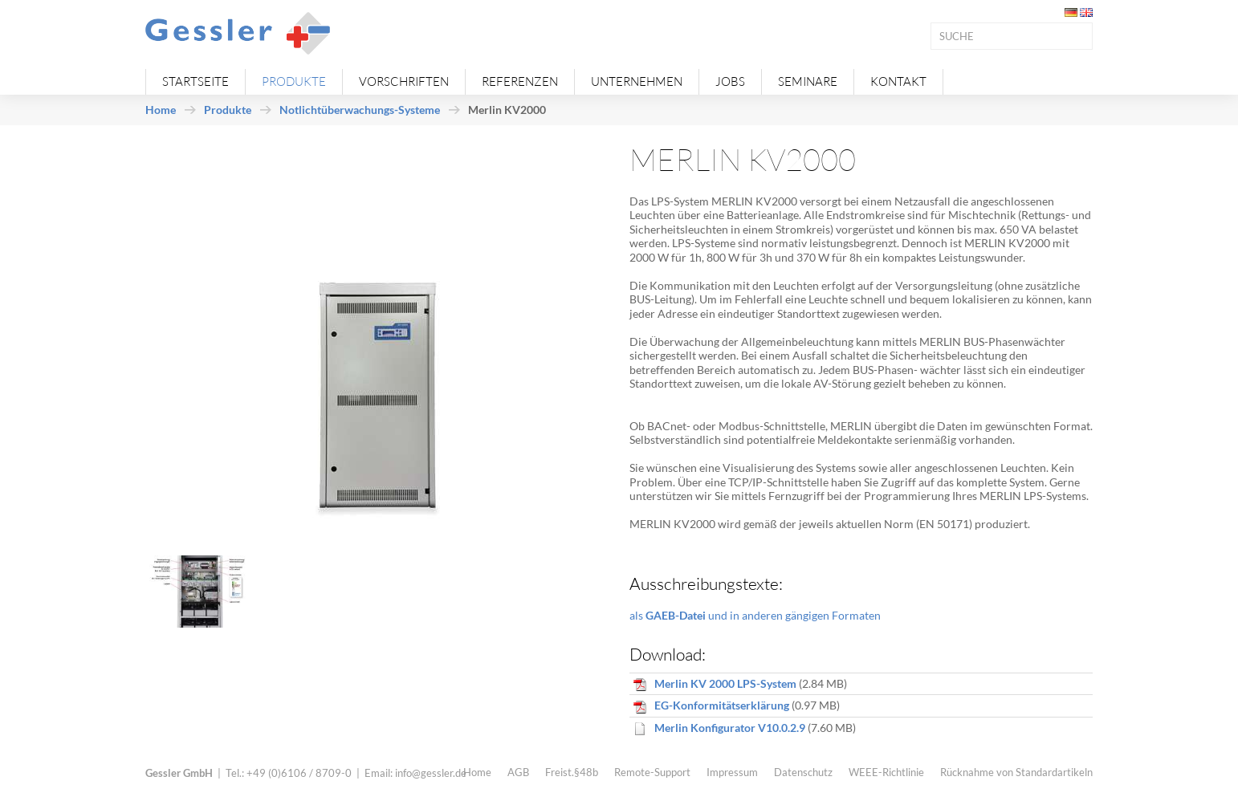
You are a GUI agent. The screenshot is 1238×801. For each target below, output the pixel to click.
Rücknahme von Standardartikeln (1016, 772)
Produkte (294, 81)
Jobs (730, 81)
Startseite (195, 81)
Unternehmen (636, 81)
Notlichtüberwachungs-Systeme (359, 109)
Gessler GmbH (179, 772)
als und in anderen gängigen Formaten (755, 615)
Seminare (807, 81)
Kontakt (898, 81)
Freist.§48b (571, 772)
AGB (518, 772)
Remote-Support (652, 772)
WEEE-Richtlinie (886, 772)
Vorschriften (404, 81)
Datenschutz (803, 772)
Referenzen (520, 81)
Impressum (732, 772)
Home (160, 109)
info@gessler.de (430, 772)
